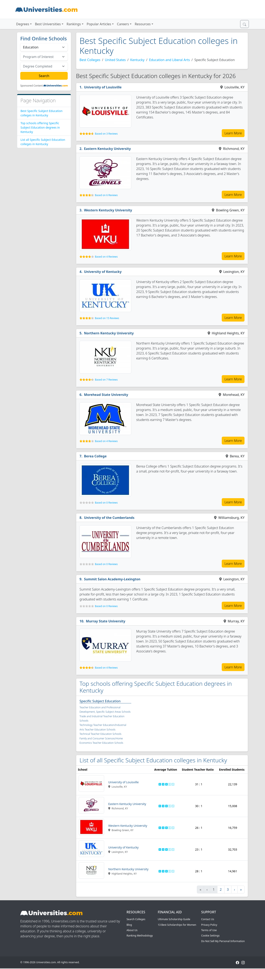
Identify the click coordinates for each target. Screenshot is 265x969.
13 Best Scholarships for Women (177, 925)
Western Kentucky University (108, 210)
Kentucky (137, 60)
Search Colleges (135, 919)
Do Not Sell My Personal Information (223, 941)
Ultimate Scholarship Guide (174, 919)
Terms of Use (209, 930)
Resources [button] (143, 24)
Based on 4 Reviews (106, 256)
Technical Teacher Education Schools (100, 734)
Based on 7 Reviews (106, 379)
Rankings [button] (74, 24)
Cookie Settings (210, 935)
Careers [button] (123, 24)
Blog (129, 925)
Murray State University (105, 621)
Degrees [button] (22, 24)
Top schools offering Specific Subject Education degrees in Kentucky (40, 127)
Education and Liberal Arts (169, 60)
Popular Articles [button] (99, 24)
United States (115, 60)
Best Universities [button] (48, 24)
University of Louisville (103, 87)
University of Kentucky (103, 271)
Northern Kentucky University (109, 333)
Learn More (233, 133)
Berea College (95, 456)
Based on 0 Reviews (106, 502)
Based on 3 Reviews (106, 133)
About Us (131, 930)
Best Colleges (90, 60)
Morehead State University (106, 394)
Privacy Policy (209, 925)
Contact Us (207, 919)
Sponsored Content (31, 85)
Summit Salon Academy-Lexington (112, 579)
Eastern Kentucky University (107, 148)
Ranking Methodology (139, 935)
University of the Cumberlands (109, 517)
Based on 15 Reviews (107, 318)
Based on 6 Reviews (106, 195)
